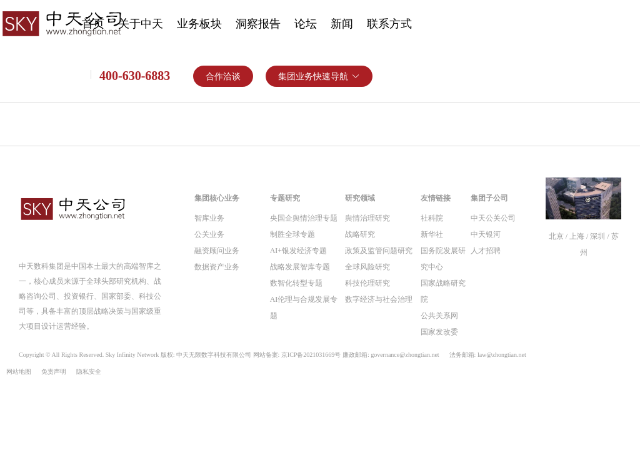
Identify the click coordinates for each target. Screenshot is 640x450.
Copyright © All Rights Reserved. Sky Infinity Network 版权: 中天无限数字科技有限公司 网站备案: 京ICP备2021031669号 (272, 355)
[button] (319, 76)
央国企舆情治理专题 (304, 218)
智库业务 (209, 218)
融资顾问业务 (216, 250)
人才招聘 (486, 250)
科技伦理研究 (367, 283)
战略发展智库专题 (300, 266)
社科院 (432, 218)
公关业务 (209, 234)
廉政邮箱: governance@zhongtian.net (390, 354)
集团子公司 (489, 198)
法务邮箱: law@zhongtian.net (487, 354)
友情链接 (436, 198)
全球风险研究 (367, 266)
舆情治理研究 (367, 218)
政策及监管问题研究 (378, 250)
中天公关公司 (493, 218)
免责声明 (53, 371)
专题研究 (285, 198)
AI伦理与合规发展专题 (304, 307)
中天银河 (486, 234)
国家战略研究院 (443, 291)
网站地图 (18, 371)
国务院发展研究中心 (443, 258)
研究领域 (360, 198)
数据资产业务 (216, 266)
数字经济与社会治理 (378, 299)
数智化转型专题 (296, 283)
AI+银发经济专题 (298, 250)
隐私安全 (88, 371)
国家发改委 (439, 332)
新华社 (432, 234)
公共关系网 (439, 315)
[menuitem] (141, 25)
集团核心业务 (216, 198)
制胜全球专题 (292, 234)
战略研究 (360, 234)
